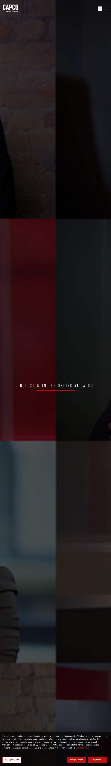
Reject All (97, 759)
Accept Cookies (76, 759)
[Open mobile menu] (106, 9)
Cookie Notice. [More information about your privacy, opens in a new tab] (83, 748)
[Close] (106, 736)
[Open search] (100, 8)
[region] (55, 749)
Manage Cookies (12, 759)
